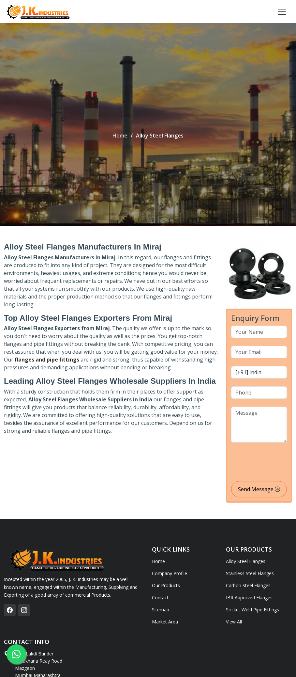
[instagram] (24, 610)
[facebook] (10, 610)
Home (119, 135)
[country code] (259, 372)
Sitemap (160, 609)
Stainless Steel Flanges (250, 573)
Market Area (165, 622)
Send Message (259, 489)
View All (234, 622)
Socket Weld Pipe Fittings (252, 609)
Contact (160, 597)
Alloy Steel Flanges (245, 561)
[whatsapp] (16, 654)
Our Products (166, 585)
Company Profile (169, 573)
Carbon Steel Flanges (248, 585)
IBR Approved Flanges (249, 597)
